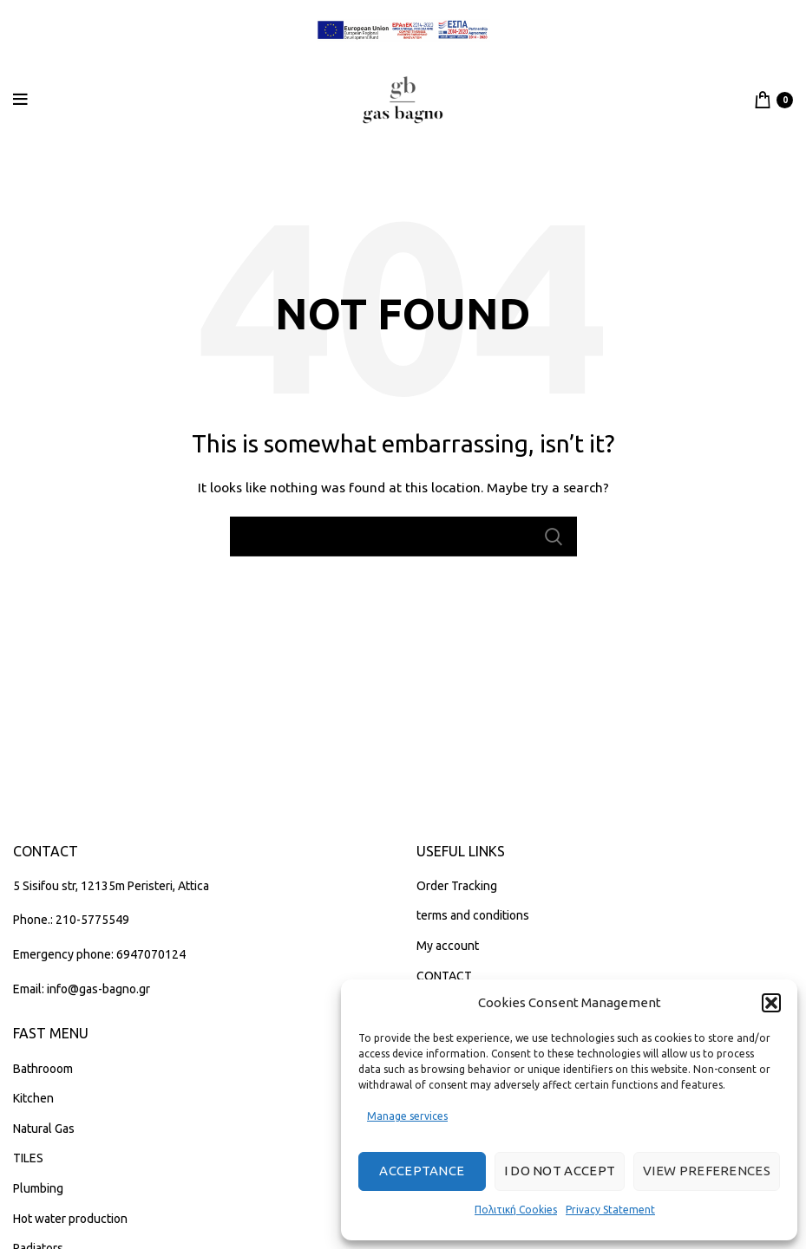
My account (447, 946)
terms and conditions (472, 915)
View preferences (706, 1170)
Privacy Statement (610, 1209)
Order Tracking (456, 886)
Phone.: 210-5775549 (71, 920)
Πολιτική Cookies (516, 1209)
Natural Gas (44, 1128)
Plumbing (38, 1188)
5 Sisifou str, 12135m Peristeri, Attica (111, 886)
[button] (771, 1003)
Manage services (407, 1116)
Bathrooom (43, 1069)
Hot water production (70, 1219)
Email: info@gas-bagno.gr (81, 989)
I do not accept (560, 1170)
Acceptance (421, 1170)
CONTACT (444, 976)
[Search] (403, 536)
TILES (28, 1158)
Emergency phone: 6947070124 (99, 954)
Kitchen (33, 1098)
